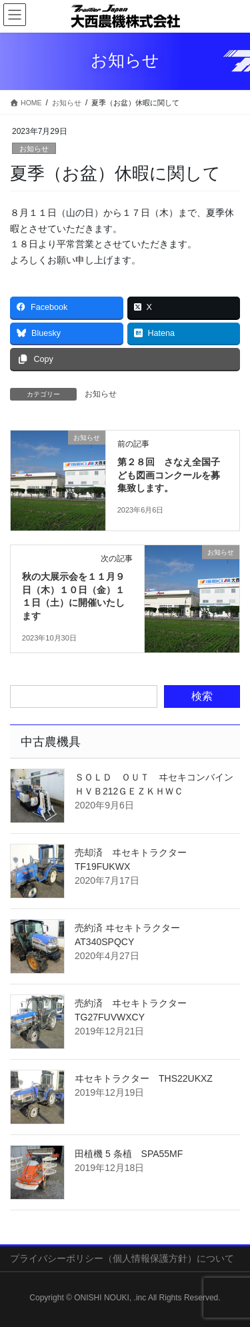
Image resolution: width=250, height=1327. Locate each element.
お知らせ (34, 149)
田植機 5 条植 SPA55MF (129, 1153)
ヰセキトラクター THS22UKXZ (144, 1078)
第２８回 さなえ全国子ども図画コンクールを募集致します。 (168, 475)
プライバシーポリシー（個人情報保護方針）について (122, 1258)
